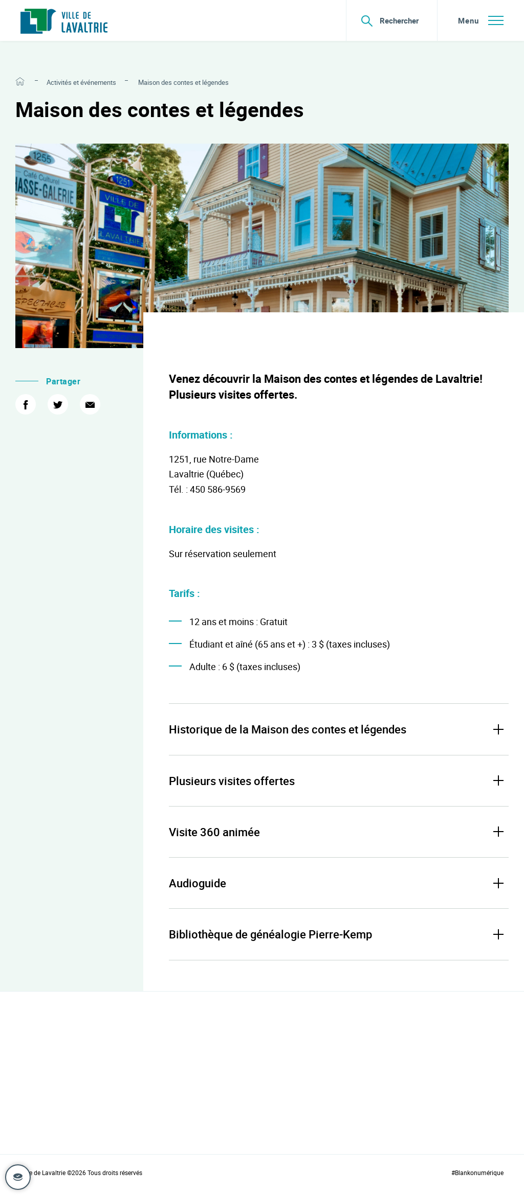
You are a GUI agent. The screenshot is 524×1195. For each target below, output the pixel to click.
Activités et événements (81, 82)
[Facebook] (25, 404)
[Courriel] (90, 404)
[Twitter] (58, 404)
